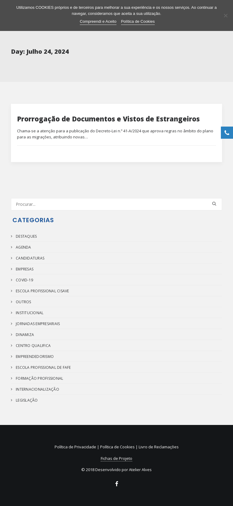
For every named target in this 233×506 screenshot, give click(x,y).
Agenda (23, 247)
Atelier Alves (140, 469)
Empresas (24, 269)
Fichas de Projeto (116, 458)
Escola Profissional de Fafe (43, 367)
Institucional (29, 312)
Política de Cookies (117, 447)
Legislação (27, 400)
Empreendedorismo (35, 356)
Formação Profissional (39, 378)
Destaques (26, 236)
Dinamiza (25, 334)
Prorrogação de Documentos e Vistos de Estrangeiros (108, 118)
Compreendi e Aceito (98, 21)
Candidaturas (30, 258)
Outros (23, 301)
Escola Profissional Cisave (42, 291)
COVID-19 (24, 280)
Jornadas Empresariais (38, 323)
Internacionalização (37, 389)
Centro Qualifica (33, 345)
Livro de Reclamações (159, 447)
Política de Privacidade (75, 447)
